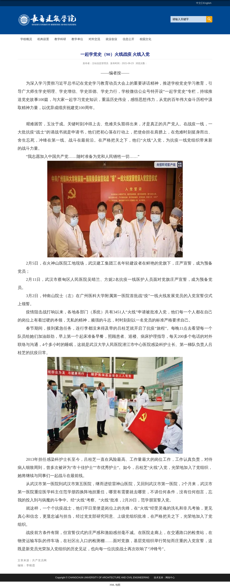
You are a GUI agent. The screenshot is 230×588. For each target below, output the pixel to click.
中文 (198, 3)
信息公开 (128, 39)
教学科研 (60, 39)
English (207, 3)
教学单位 (77, 39)
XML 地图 (115, 584)
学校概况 (26, 39)
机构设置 (43, 39)
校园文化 (145, 39)
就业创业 (111, 39)
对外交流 (94, 39)
